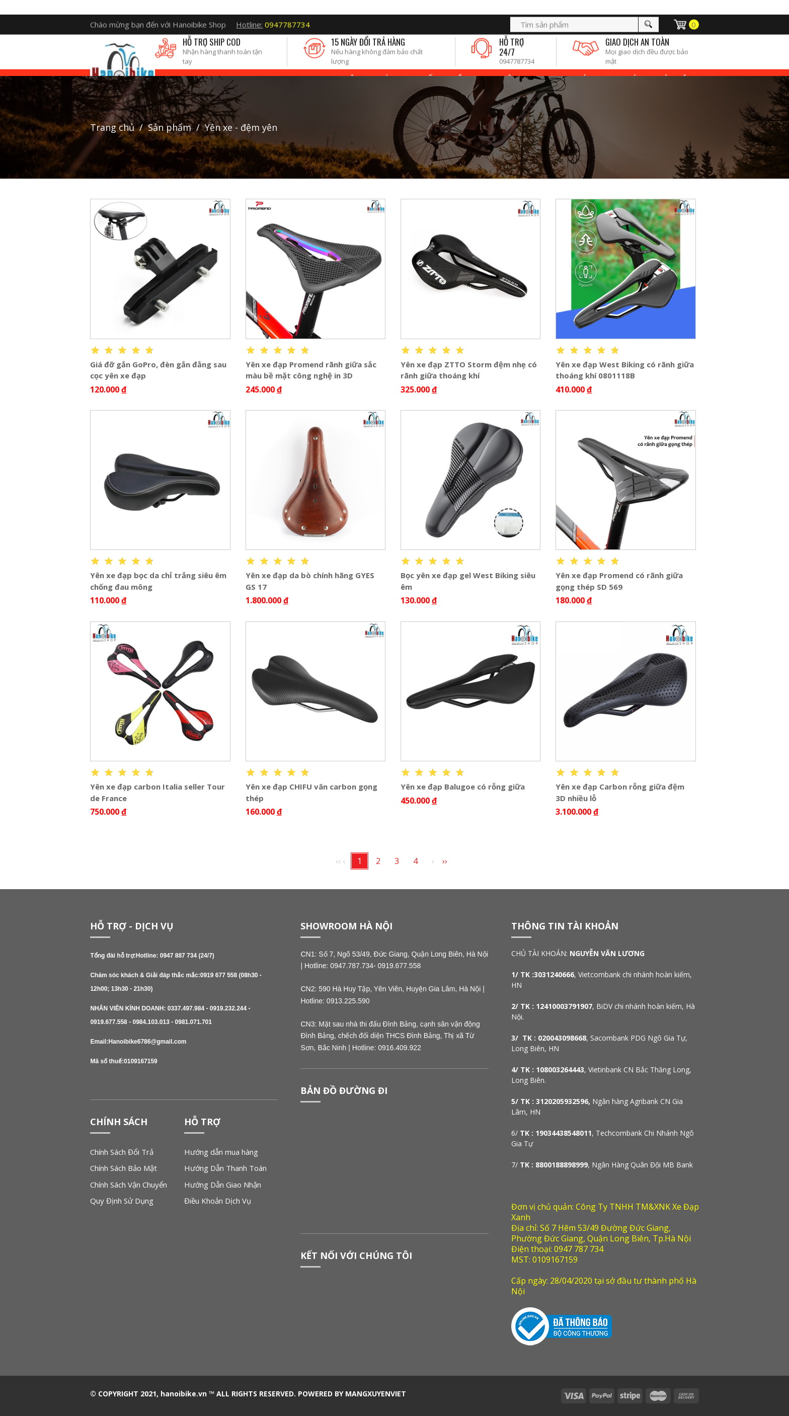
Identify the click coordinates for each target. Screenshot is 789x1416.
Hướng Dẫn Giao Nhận (222, 1184)
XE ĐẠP (295, 65)
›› (444, 861)
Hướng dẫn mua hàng (221, 1152)
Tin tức (627, 65)
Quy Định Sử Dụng (121, 1201)
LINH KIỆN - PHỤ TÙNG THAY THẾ (380, 65)
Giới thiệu (674, 65)
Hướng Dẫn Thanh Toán (225, 1168)
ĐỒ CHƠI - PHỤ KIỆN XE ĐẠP (497, 65)
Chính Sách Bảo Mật (123, 1168)
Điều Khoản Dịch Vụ (217, 1201)
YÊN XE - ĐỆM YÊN (241, 127)
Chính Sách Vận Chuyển (128, 1184)
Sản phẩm (169, 127)
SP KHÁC (578, 65)
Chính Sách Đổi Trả (121, 1152)
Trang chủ (112, 127)
